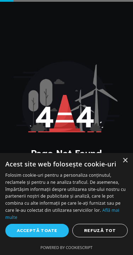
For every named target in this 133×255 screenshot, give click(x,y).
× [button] (125, 160)
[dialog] (66, 204)
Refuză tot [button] (100, 230)
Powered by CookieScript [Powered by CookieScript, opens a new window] (66, 247)
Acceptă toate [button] (37, 230)
